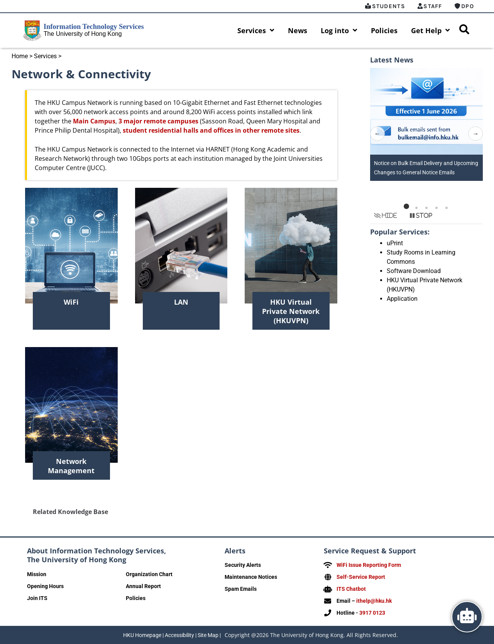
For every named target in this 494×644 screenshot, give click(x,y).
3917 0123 (372, 613)
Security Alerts (243, 565)
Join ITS (37, 598)
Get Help (430, 30)
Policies (384, 30)
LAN (181, 302)
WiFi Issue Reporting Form (369, 565)
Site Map (208, 635)
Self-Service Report (361, 577)
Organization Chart (149, 574)
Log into (339, 30)
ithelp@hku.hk (374, 601)
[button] (406, 206)
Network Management (71, 466)
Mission (36, 574)
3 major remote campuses (158, 121)
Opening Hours (45, 586)
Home (20, 56)
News (297, 30)
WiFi (71, 302)
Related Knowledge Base (70, 511)
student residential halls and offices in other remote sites (211, 130)
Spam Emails (241, 589)
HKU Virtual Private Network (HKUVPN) (291, 311)
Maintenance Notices (251, 577)
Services (255, 30)
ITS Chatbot (351, 589)
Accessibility (179, 635)
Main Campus (94, 121)
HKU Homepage (142, 635)
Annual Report (143, 586)
